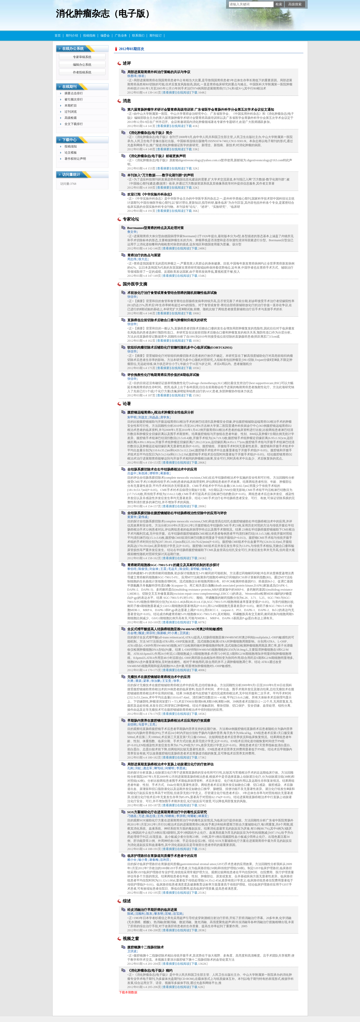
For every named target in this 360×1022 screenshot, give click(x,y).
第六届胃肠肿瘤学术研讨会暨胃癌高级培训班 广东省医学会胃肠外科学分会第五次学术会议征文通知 (200, 109)
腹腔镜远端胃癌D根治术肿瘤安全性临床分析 (160, 412)
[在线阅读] (183, 92)
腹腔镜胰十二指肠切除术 (145, 947)
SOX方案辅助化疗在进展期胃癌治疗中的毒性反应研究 (167, 812)
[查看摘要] (169, 92)
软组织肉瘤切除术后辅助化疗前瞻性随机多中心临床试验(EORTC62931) (179, 347)
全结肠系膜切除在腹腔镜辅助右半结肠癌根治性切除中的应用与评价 (177, 513)
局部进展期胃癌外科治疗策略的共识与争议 (158, 72)
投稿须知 (71, 146)
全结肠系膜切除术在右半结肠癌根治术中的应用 (162, 469)
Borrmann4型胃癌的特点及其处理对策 (155, 228)
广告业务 (121, 35)
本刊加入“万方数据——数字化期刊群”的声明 (160, 175)
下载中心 (69, 140)
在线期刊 (69, 87)
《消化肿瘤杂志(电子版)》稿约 (150, 970)
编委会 (105, 35)
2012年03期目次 (131, 49)
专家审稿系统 (82, 57)
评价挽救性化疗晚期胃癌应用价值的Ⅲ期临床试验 (163, 375)
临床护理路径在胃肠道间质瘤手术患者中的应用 (162, 856)
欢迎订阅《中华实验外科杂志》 (150, 194)
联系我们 (138, 35)
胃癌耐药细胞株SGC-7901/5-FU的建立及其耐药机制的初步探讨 (173, 565)
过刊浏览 (71, 111)
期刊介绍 (72, 35)
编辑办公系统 (82, 64)
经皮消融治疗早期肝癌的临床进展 (152, 910)
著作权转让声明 (75, 158)
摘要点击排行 (74, 93)
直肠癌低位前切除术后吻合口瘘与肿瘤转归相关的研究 (167, 320)
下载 (194, 92)
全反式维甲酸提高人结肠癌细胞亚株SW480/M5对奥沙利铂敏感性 (175, 629)
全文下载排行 (74, 124)
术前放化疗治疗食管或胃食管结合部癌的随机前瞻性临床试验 (172, 293)
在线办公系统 (73, 49)
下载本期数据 (128, 992)
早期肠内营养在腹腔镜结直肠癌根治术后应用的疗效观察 (168, 720)
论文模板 (71, 152)
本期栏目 (71, 105)
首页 (58, 35)
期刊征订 (156, 35)
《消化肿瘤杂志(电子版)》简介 (150, 133)
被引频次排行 (74, 99)
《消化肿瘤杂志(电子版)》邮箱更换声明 (156, 156)
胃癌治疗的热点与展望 (143, 255)
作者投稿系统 (82, 72)
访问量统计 (71, 175)
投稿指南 (89, 35)
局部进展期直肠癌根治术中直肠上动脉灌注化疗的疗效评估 (170, 764)
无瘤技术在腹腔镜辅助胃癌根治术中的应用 (158, 677)
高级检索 (71, 118)
